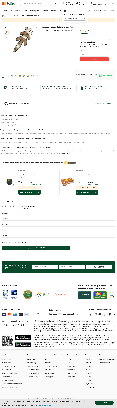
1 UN (84, 32)
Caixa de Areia (72, 366)
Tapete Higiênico (51, 366)
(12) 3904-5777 (55, 314)
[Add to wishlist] (36, 27)
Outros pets (34, 11)
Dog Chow (89, 380)
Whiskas (88, 377)
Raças (62, 11)
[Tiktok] (109, 314)
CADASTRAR (99, 267)
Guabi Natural (90, 387)
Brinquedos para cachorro (30, 15)
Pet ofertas (97, 11)
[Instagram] (90, 314)
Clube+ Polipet (109, 11)
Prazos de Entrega (8, 366)
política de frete (65, 153)
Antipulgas (49, 377)
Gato (25, 11)
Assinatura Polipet (33, 370)
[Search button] (49, 3)
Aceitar (104, 403)
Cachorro (17, 11)
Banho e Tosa (31, 359)
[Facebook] (95, 314)
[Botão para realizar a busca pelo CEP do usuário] (84, 19)
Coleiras (48, 370)
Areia (69, 363)
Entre (95, 4)
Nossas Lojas (6, 363)
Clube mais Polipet (33, 377)
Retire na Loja (32, 363)
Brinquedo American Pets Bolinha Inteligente (28, 176)
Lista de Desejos (7, 380)
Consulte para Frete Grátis (29, 187)
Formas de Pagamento (10, 373)
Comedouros (49, 373)
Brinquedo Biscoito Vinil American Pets (86, 176)
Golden (87, 370)
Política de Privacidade (107, 359)
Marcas (53, 11)
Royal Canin (89, 384)
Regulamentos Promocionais (12, 384)
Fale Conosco (6, 370)
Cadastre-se (102, 4)
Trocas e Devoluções (9, 387)
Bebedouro (71, 370)
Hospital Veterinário (33, 373)
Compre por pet (10, 15)
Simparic (88, 363)
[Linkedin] (114, 314)
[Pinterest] (99, 314)
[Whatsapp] (104, 314)
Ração (47, 359)
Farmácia (45, 11)
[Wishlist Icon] (56, 3)
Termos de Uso (104, 363)
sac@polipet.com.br (71, 314)
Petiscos (48, 363)
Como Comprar (7, 377)
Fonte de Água (72, 373)
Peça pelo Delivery (33, 366)
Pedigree (88, 373)
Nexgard (88, 359)
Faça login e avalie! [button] (36, 248)
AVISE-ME (94, 59)
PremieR (88, 366)
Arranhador (71, 377)
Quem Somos (6, 359)
